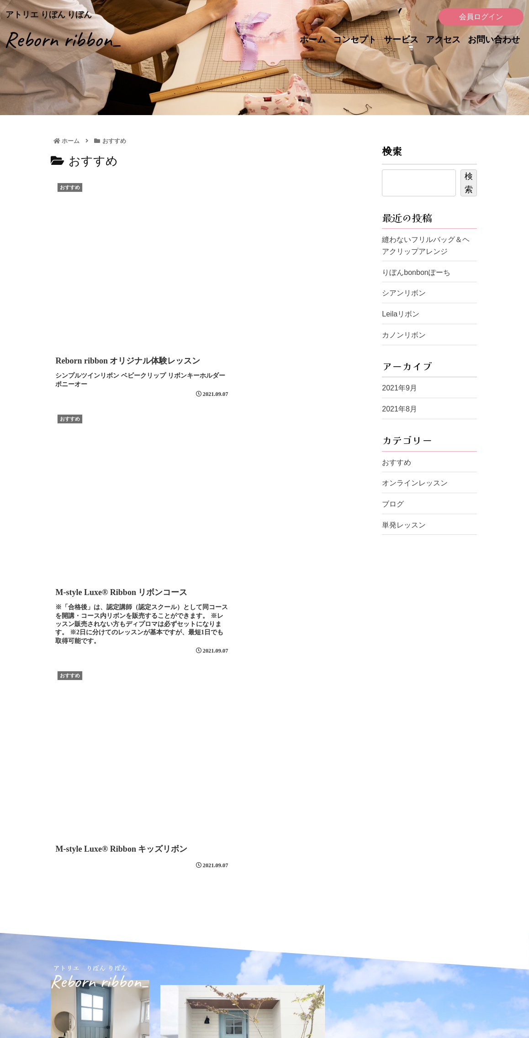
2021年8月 (399, 409)
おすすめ (396, 462)
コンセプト (354, 39)
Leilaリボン (400, 314)
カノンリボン (404, 335)
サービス (401, 39)
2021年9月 (399, 388)
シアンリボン (404, 293)
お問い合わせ (494, 39)
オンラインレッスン (415, 483)
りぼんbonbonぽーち (416, 272)
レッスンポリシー (382, 956)
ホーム (313, 39)
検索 (392, 150)
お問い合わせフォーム (259, 901)
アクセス (443, 39)
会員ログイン (481, 17)
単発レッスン (404, 525)
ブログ (393, 504)
